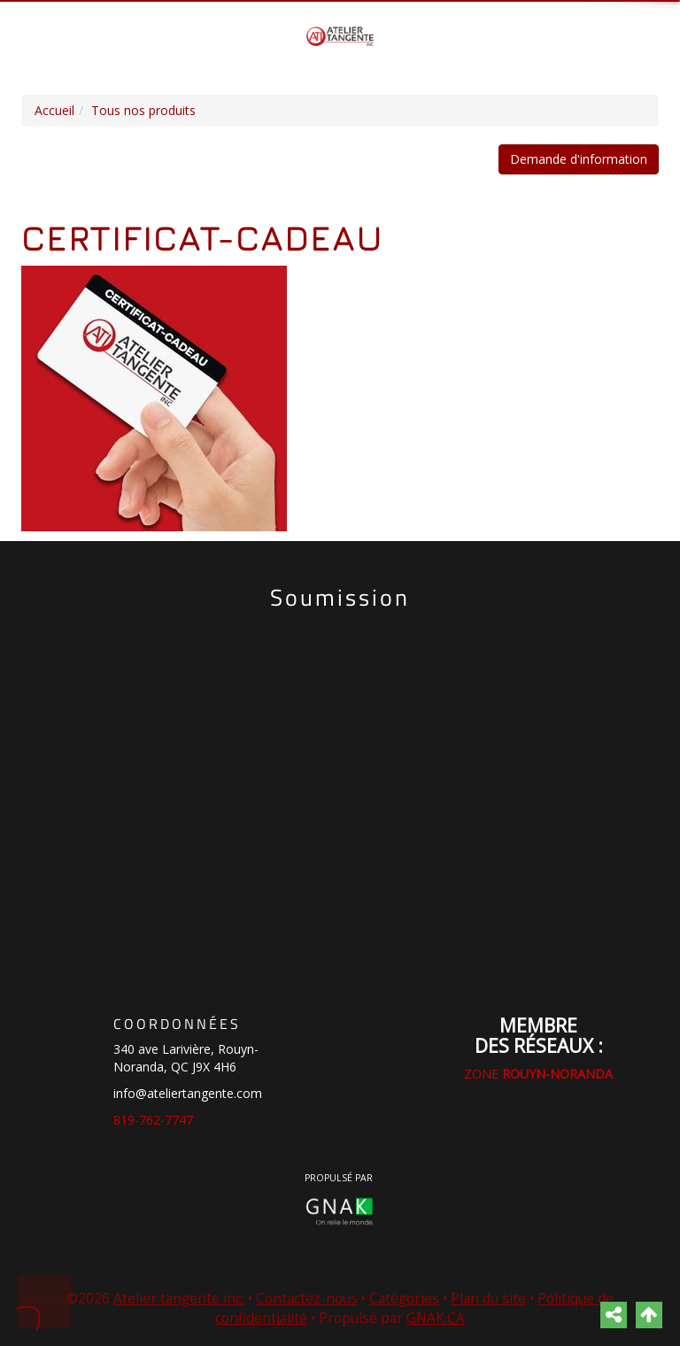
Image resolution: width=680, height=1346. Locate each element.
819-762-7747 (153, 1119)
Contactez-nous (307, 1298)
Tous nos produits (143, 110)
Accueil (54, 110)
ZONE (538, 1073)
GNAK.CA (435, 1318)
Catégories (404, 1298)
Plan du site (488, 1298)
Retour (45, 1300)
